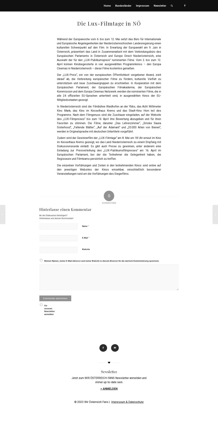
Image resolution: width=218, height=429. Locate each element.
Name (85, 226)
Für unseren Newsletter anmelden (49, 310)
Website (86, 249)
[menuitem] (107, 5)
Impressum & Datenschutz (127, 402)
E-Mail (85, 237)
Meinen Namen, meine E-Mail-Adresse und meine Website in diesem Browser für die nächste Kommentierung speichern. (101, 261)
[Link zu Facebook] (185, 5)
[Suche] (172, 5)
